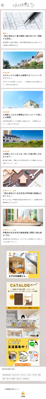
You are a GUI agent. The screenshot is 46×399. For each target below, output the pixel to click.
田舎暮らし (26, 378)
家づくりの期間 (11, 378)
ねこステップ (15, 375)
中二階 (34, 375)
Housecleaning (7, 375)
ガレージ (23, 375)
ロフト (29, 375)
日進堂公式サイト (11, 389)
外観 (4, 378)
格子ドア (19, 378)
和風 (39, 375)
